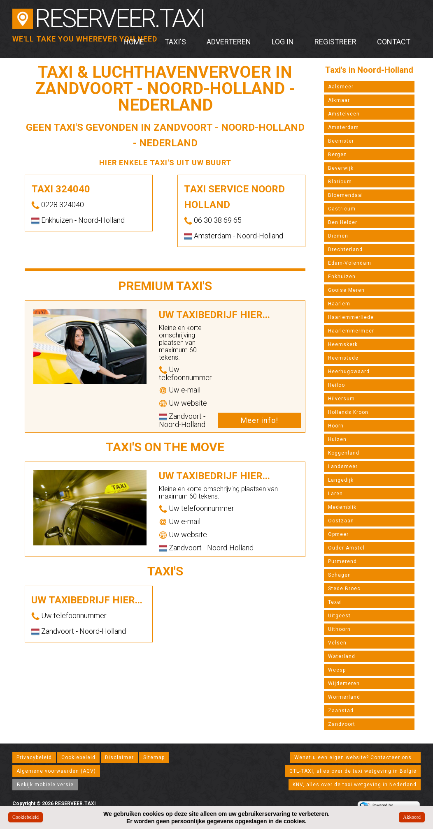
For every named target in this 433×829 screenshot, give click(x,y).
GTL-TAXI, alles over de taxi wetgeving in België (353, 771)
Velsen (337, 643)
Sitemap (154, 757)
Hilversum (341, 399)
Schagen (339, 575)
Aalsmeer (341, 87)
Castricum (342, 209)
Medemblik (342, 507)
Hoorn (336, 426)
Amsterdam (343, 127)
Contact (393, 41)
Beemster (341, 141)
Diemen (338, 236)
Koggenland (343, 453)
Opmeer (338, 534)
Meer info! (259, 420)
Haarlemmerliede (351, 317)
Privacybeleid (34, 757)
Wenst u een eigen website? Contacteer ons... (355, 757)
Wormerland (344, 697)
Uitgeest (339, 616)
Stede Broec (344, 588)
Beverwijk (341, 168)
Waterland (341, 656)
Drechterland (345, 249)
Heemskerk (343, 344)
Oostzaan (341, 521)
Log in (283, 41)
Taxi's (175, 41)
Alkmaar (339, 100)
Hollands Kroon (348, 412)
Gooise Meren (346, 290)
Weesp (337, 670)
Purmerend (342, 561)
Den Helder (342, 222)
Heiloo (336, 385)
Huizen (337, 439)
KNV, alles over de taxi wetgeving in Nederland (355, 784)
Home (133, 41)
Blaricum (340, 182)
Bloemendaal (345, 195)
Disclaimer (119, 757)
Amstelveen (344, 114)
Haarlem (339, 304)
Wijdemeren (344, 683)
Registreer (335, 41)
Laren (335, 493)
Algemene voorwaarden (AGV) (56, 771)
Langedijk (341, 480)
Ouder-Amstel (346, 548)
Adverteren (229, 41)
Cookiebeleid (78, 757)
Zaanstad (341, 711)
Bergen (337, 154)
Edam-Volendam (349, 263)
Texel (335, 602)
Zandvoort (341, 724)
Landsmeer (343, 466)
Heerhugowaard (349, 371)
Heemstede (343, 358)
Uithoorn (339, 629)
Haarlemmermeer (351, 331)
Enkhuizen (342, 276)
